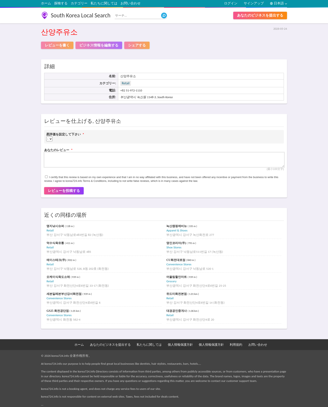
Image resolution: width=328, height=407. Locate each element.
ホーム (46, 3)
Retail (125, 83)
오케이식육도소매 (58, 277)
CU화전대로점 (176, 260)
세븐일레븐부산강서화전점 (64, 293)
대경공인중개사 (177, 310)
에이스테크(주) (56, 260)
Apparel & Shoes (176, 230)
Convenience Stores (178, 264)
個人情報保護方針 (180, 345)
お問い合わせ (130, 3)
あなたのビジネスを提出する (260, 15)
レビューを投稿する (64, 191)
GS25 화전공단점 (57, 310)
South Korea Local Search (80, 15)
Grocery (171, 281)
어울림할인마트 (177, 277)
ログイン (230, 3)
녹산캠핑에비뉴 (177, 226)
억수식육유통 (55, 243)
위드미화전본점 (177, 293)
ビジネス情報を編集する (98, 45)
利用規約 (236, 345)
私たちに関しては (104, 3)
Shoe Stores (173, 247)
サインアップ (254, 3)
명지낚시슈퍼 (55, 226)
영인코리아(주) (176, 243)
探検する (61, 3)
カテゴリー (79, 3)
